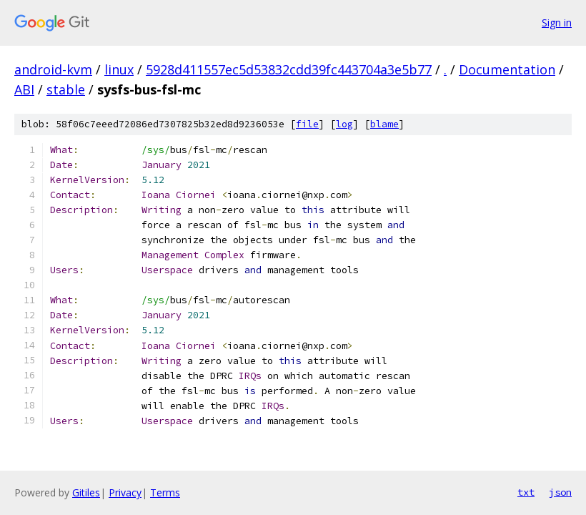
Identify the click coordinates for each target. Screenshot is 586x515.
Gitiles (86, 492)
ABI (24, 89)
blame (384, 124)
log (344, 124)
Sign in (557, 22)
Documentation (507, 69)
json (560, 492)
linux (119, 69)
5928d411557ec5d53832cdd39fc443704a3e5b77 (289, 69)
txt (526, 492)
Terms (165, 492)
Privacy (125, 492)
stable (65, 89)
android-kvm (53, 69)
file (307, 124)
